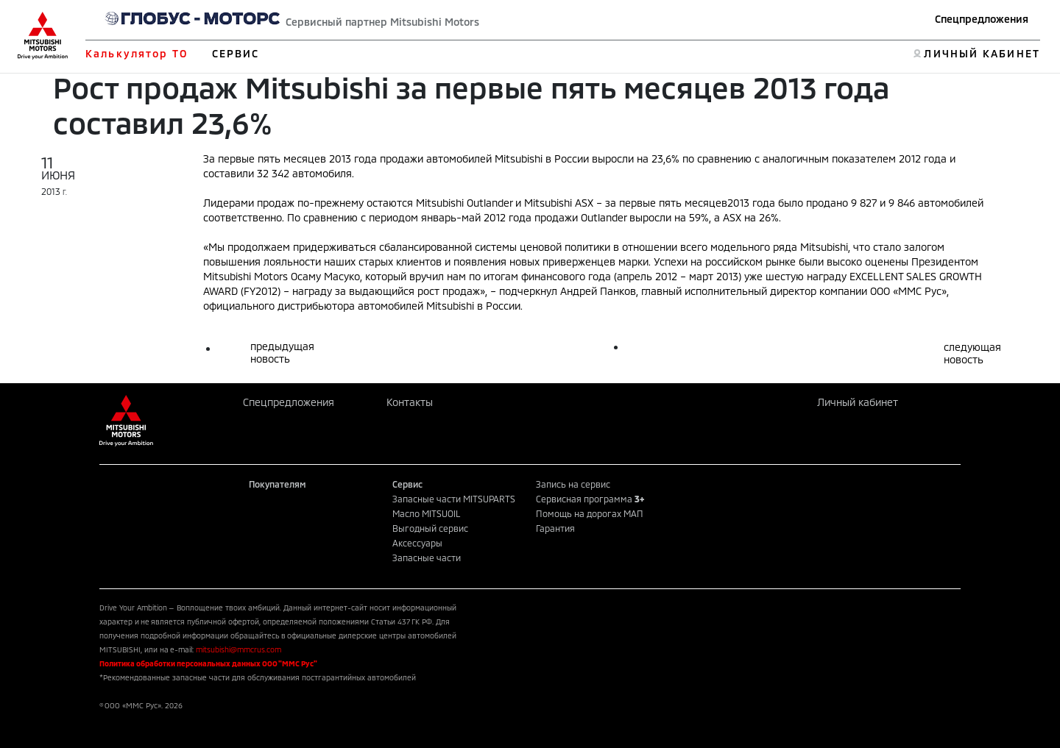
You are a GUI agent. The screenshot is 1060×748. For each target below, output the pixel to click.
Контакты (409, 402)
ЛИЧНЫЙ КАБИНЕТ (981, 53)
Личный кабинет (857, 402)
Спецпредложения (981, 19)
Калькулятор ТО (136, 53)
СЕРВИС (236, 53)
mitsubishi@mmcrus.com (238, 649)
